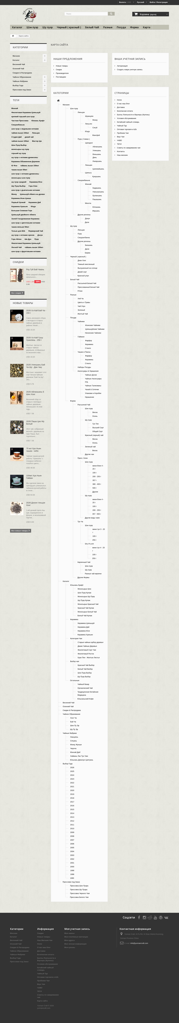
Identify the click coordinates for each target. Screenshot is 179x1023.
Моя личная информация (75, 944)
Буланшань (97, 196)
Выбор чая (74, 661)
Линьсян (88, 124)
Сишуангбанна (84, 238)
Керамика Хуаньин (19, 206)
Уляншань (97, 150)
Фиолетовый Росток (86, 654)
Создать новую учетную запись (129, 70)
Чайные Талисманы (93, 386)
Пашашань (96, 199)
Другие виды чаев (92, 518)
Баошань (88, 245)
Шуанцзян (89, 116)
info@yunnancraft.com (139, 943)
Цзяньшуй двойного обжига (23, 215)
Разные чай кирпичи (93, 574)
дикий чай (29, 137)
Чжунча (73, 748)
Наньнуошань (98, 192)
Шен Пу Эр (74, 726)
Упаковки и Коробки (93, 393)
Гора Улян (33, 186)
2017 (72, 802)
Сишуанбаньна (18, 125)
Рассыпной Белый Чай (87, 283)
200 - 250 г (96, 476)
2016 (72, 806)
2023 (72, 779)
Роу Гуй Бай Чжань (35, 269)
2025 (72, 771)
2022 (72, 783)
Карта (146, 27)
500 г (94, 488)
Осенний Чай (18, 69)
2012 (72, 821)
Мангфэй (96, 135)
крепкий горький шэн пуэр (22, 117)
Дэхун (40, 235)
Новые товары (23, 303)
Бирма (87, 253)
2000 (72, 867)
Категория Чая (76, 638)
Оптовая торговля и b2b (127, 129)
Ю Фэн (14, 166)
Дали (87, 222)
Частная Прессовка (19, 121)
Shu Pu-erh (89, 544)
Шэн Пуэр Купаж (84, 593)
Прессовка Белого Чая (79, 897)
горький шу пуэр (18, 153)
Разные (107, 27)
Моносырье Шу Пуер (86, 596)
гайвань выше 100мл (34, 247)
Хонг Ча (73, 718)
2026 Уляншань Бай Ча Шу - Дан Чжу (35, 365)
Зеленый (81, 310)
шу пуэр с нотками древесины (24, 157)
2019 (72, 794)
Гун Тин (95, 424)
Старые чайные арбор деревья (90, 642)
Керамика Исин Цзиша (21, 198)
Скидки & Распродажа (22, 73)
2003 (72, 855)
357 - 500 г (96, 514)
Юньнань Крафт (76, 585)
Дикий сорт (82, 272)
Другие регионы (84, 215)
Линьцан (36, 133)
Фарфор (88, 341)
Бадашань (97, 188)
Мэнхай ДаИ (75, 752)
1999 (72, 870)
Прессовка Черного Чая (80, 893)
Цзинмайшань (98, 169)
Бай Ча (73, 722)
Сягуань (73, 741)
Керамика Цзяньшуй (86, 623)
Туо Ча (80, 522)
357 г (94, 480)
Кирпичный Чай (84, 562)
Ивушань (96, 211)
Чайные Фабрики (20, 81)
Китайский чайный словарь (128, 122)
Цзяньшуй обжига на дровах (32, 194)
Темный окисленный (86, 264)
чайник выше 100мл (20, 141)
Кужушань (96, 176)
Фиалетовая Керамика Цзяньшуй (25, 243)
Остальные (74, 680)
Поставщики (60, 77)
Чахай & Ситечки (92, 389)
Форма (134, 27)
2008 (72, 836)
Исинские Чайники (92, 325)
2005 (72, 848)
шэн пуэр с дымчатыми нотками (25, 190)
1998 (72, 874)
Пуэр (36, 239)
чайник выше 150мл (20, 133)
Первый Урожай (18, 202)
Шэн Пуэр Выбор (18, 145)
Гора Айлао (16, 239)
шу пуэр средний (18, 182)
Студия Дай (16, 137)
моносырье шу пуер (20, 149)
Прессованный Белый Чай (88, 287)
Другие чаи (89, 454)
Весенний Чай (19, 64)
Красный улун (83, 276)
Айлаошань (97, 147)
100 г (94, 473)
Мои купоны (69, 947)
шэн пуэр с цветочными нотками (25, 223)
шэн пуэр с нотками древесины (25, 174)
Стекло (88, 348)
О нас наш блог (123, 104)
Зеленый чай (90, 447)
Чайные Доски (91, 375)
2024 (72, 775)
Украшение (89, 397)
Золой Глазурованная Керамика (25, 219)
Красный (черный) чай (94, 435)
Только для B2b (18, 231)
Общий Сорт (97, 431)
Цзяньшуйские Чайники (94, 329)
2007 (72, 840)
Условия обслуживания (126, 118)
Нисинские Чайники (93, 333)
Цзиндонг (89, 143)
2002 (72, 859)
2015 (72, 809)
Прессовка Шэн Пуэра (79, 886)
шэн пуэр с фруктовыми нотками (25, 251)
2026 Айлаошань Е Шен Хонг (35, 393)
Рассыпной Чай (84, 405)
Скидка (58, 70)
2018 (72, 798)
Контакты (121, 151)
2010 (72, 829)
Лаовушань (97, 161)
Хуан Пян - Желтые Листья (89, 658)
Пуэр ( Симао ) (84, 139)
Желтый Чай (83, 314)
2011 (72, 825)
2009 (72, 832)
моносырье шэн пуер (20, 178)
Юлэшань (96, 207)
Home (119, 100)
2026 (72, 767)
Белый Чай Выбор (85, 669)
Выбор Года (18, 85)
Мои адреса (69, 940)
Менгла (88, 203)
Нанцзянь (74, 737)
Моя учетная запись (77, 928)
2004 (72, 851)
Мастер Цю (37, 141)
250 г (94, 540)
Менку (14, 194)
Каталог (17, 27)
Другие (95, 492)
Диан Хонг (82, 260)
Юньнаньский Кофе (85, 699)
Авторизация (122, 66)
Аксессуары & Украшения (88, 371)
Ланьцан (88, 165)
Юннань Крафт (38, 121)
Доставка (121, 107)
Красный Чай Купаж (86, 608)
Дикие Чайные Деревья (87, 646)
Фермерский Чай (35, 231)
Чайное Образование (22, 77)
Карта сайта (42, 1001)
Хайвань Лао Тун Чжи (79, 756)
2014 (72, 813)
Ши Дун (28, 239)
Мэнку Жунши (76, 745)
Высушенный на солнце (87, 268)
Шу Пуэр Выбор (18, 186)
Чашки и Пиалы (84, 352)
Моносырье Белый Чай (87, 612)
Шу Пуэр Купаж (84, 600)
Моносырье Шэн (84, 589)
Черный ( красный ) (69, 27)
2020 (72, 790)
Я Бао (80, 291)
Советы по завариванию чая (128, 148)
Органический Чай (85, 688)
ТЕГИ (119, 144)
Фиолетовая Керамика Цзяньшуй (25, 112)
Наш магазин (122, 155)
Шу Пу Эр (74, 729)
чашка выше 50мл (19, 170)
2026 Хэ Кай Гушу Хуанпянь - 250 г (34, 338)
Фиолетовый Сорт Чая (87, 650)
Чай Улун (81, 306)
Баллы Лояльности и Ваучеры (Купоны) (133, 115)
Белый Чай (92, 27)
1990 (72, 878)
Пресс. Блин (83, 458)
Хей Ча (81, 299)
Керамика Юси (35, 182)
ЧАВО (119, 140)
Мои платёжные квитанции (76, 937)
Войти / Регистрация (159, 2)
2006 (72, 844)
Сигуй (94, 128)
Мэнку (95, 120)
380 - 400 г (96, 484)
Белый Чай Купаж (85, 616)
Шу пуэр (47, 27)
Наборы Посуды (84, 367)
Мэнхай (14, 108)
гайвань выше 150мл (29, 166)
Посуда (121, 27)
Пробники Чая (123, 133)
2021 (72, 787)
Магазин (16, 56)
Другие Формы (83, 577)
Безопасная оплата (125, 111)
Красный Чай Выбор (86, 665)
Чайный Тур (122, 126)
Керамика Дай (35, 202)
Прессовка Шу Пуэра (78, 890)
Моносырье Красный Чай (88, 604)
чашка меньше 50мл (20, 227)
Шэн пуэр (32, 27)
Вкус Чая (120, 137)
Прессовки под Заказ (22, 90)
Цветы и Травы (84, 302)
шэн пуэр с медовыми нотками (25, 129)
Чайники (81, 321)
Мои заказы (69, 933)
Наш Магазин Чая (44, 940)
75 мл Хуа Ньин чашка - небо (33, 449)
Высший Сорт (98, 428)
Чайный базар (83, 684)
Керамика (89, 344)
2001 (72, 863)
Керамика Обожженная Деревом (25, 161)
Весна (95, 412)
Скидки (18, 262)
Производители (62, 73)
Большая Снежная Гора (21, 211)
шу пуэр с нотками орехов (22, 235)
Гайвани (81, 337)
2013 (72, 817)
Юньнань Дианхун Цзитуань (81, 760)
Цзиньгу (88, 173)
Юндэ (33, 206)
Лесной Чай (16, 247)
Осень (95, 416)
